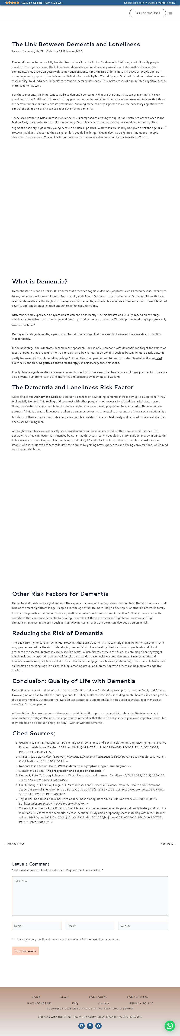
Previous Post (14, 842)
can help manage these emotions (81, 362)
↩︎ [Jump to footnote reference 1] (53, 751)
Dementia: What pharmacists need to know (83, 775)
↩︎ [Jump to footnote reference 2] (67, 761)
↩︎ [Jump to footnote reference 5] (74, 779)
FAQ (139, 996)
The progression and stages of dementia (75, 770)
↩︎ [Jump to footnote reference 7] (90, 802)
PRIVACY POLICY (90, 1003)
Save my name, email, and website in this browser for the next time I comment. (68, 941)
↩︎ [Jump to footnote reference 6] (67, 793)
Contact (154, 996)
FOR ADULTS (60, 996)
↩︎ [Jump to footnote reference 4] (108, 770)
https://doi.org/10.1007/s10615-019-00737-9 (56, 802)
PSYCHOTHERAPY (116, 996)
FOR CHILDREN (86, 996)
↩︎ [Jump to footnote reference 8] (52, 821)
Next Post (168, 842)
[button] (170, 13)
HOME (24, 996)
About (39, 996)
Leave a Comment (23, 51)
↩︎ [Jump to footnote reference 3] (136, 765)
